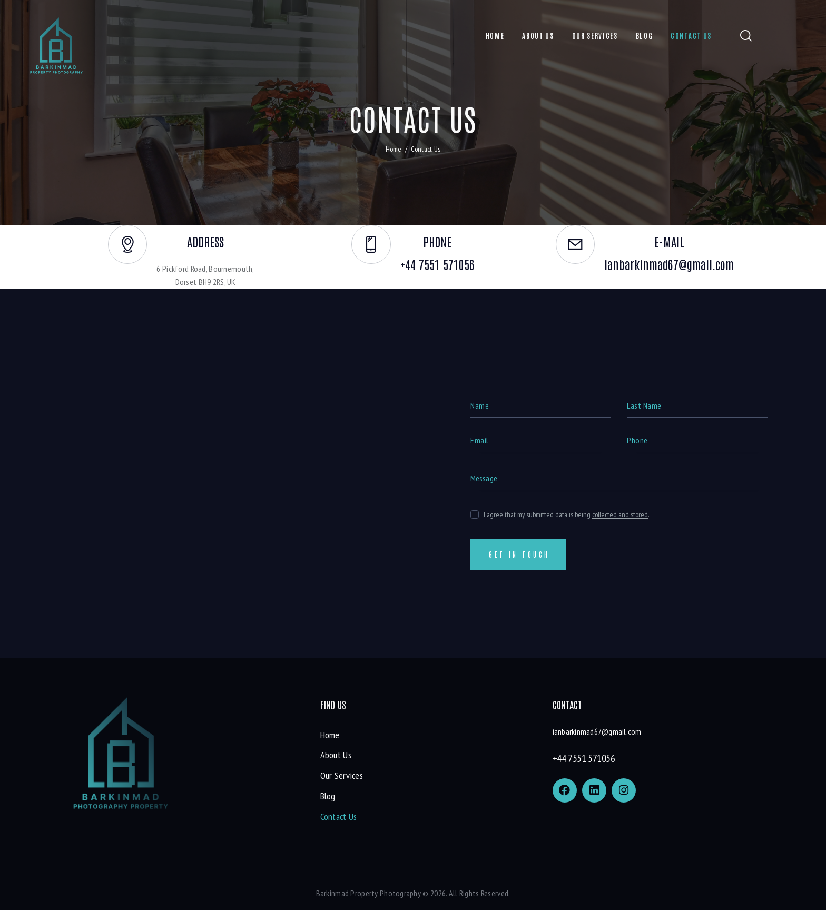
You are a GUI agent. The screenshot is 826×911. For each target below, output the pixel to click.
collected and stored (620, 514)
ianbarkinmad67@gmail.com (597, 732)
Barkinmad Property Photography (368, 893)
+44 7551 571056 (584, 759)
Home (394, 149)
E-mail (669, 242)
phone (438, 242)
